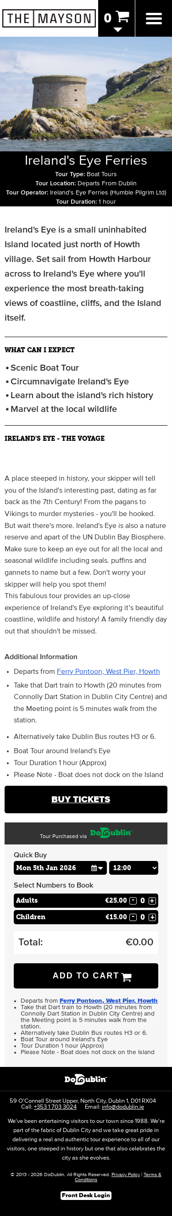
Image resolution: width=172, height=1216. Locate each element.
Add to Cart (86, 975)
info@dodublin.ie (123, 1107)
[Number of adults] (143, 900)
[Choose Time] (134, 868)
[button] (97, 867)
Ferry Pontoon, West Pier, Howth (108, 671)
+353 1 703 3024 (55, 1107)
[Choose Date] (60, 868)
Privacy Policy (125, 1174)
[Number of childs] (143, 917)
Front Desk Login (86, 1196)
